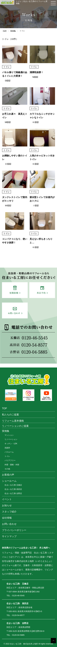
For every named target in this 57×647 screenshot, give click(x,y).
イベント (7, 499)
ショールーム (9, 481)
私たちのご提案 (10, 414)
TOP (5, 31)
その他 (7, 469)
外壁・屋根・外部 (12, 465)
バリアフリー (10, 460)
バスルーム (9, 452)
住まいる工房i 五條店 (13, 485)
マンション (9, 435)
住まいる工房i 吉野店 (13, 493)
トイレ (7, 456)
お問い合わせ (9, 524)
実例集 (13, 31)
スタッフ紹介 (9, 511)
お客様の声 (8, 474)
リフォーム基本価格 (13, 420)
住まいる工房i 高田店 (13, 489)
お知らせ (7, 505)
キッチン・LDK (11, 444)
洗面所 (7, 448)
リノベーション (11, 439)
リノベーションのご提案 (15, 426)
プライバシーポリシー (14, 530)
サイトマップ (9, 536)
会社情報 (7, 518)
